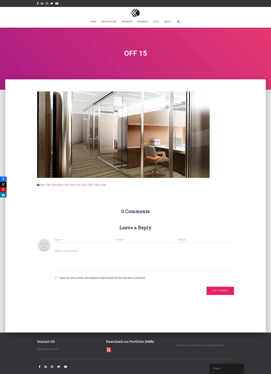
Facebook (38, 4)
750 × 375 (75, 185)
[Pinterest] (3, 189)
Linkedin (42, 4)
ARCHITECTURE (108, 21)
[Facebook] (3, 179)
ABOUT (167, 21)
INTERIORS (127, 21)
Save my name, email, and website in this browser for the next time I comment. (102, 278)
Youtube (56, 4)
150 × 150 (50, 185)
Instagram (47, 4)
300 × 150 (63, 185)
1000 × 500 (100, 185)
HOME (93, 21)
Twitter (51, 4)
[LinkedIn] (3, 194)
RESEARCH (142, 21)
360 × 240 (87, 185)
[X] (3, 184)
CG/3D (156, 21)
